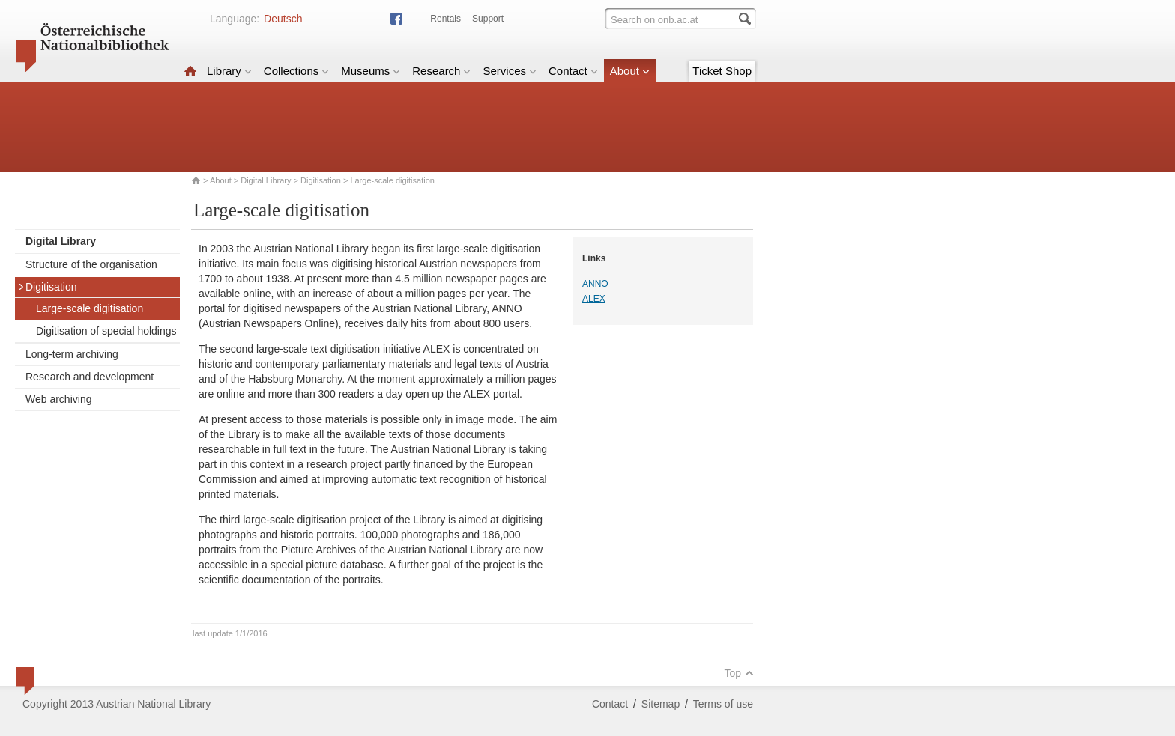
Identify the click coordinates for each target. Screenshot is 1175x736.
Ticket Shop (722, 70)
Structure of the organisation (91, 264)
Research (441, 70)
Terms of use (723, 704)
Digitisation (320, 180)
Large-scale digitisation (89, 308)
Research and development (89, 377)
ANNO (595, 284)
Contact (573, 70)
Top (739, 673)
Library (229, 70)
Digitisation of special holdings (106, 331)
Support (488, 18)
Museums (370, 70)
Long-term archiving (71, 354)
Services (510, 70)
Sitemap (660, 704)
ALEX (593, 299)
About (630, 70)
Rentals (445, 18)
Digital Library (266, 180)
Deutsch (283, 19)
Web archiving (58, 399)
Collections (296, 70)
